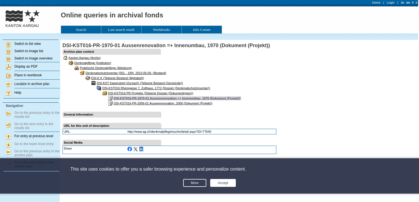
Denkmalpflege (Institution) (92, 63)
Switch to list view (27, 44)
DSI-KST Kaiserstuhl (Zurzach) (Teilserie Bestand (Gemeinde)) (140, 83)
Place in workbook (28, 75)
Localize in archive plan (32, 84)
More (194, 183)
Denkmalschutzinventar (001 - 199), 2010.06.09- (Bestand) (126, 73)
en (408, 2)
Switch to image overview (33, 58)
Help (17, 93)
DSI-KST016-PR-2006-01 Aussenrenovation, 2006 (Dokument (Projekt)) (163, 103)
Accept (223, 183)
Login (391, 2)
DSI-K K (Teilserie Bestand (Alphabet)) (117, 78)
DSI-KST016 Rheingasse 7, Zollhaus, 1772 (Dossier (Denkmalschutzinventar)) (156, 88)
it (417, 2)
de (402, 2)
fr (413, 2)
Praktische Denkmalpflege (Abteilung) (106, 68)
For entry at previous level (33, 136)
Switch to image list (28, 51)
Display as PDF (26, 66)
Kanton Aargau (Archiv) (85, 57)
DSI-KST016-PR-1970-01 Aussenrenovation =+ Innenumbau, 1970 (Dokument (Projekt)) (177, 98)
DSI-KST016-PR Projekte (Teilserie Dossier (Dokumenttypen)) (150, 93)
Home (376, 2)
